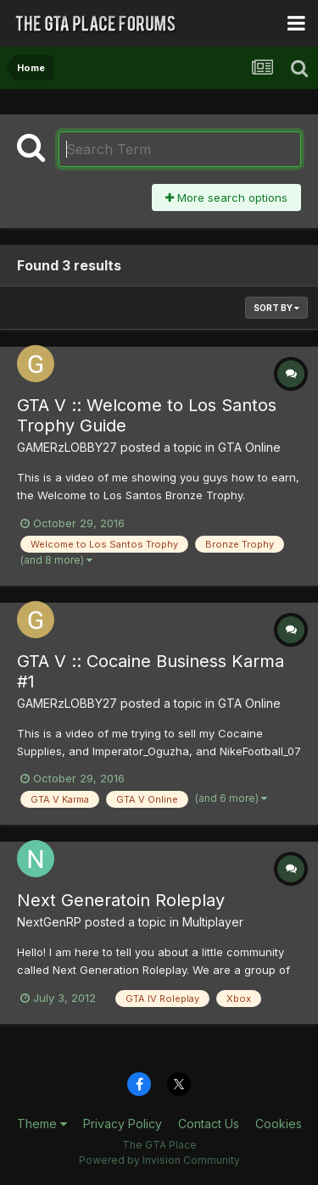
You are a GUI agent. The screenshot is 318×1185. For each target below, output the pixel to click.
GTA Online (249, 447)
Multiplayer (212, 922)
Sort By (276, 308)
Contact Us (208, 1123)
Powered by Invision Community (159, 1160)
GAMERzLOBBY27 (67, 447)
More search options (226, 197)
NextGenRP (49, 922)
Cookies (278, 1123)
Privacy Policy (122, 1123)
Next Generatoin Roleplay (121, 900)
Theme (42, 1123)
